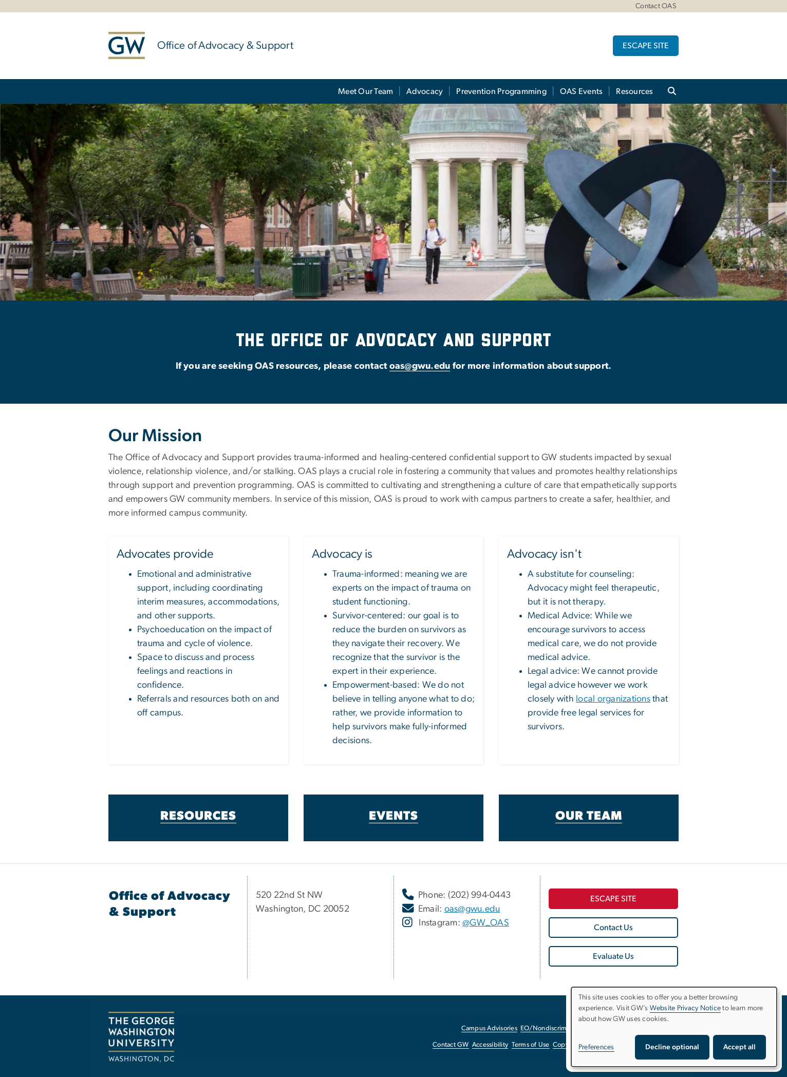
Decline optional (672, 1047)
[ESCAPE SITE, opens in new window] (613, 899)
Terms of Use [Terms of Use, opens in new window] (531, 1045)
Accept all (739, 1047)
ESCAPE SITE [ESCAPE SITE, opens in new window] (646, 46)
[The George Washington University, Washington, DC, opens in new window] (141, 1037)
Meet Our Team (365, 91)
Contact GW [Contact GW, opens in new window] (451, 1045)
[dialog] (674, 1027)
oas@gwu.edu (420, 366)
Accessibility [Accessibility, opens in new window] (490, 1045)
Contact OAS (655, 6)
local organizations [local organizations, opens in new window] (613, 699)
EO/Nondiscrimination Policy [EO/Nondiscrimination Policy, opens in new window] (563, 1028)
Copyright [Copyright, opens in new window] (568, 1045)
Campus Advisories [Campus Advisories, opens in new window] (489, 1028)
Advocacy (424, 91)
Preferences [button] (596, 1047)
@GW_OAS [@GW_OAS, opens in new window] (485, 923)
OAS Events (581, 91)
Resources (634, 91)
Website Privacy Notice (685, 1008)
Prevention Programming (501, 91)
